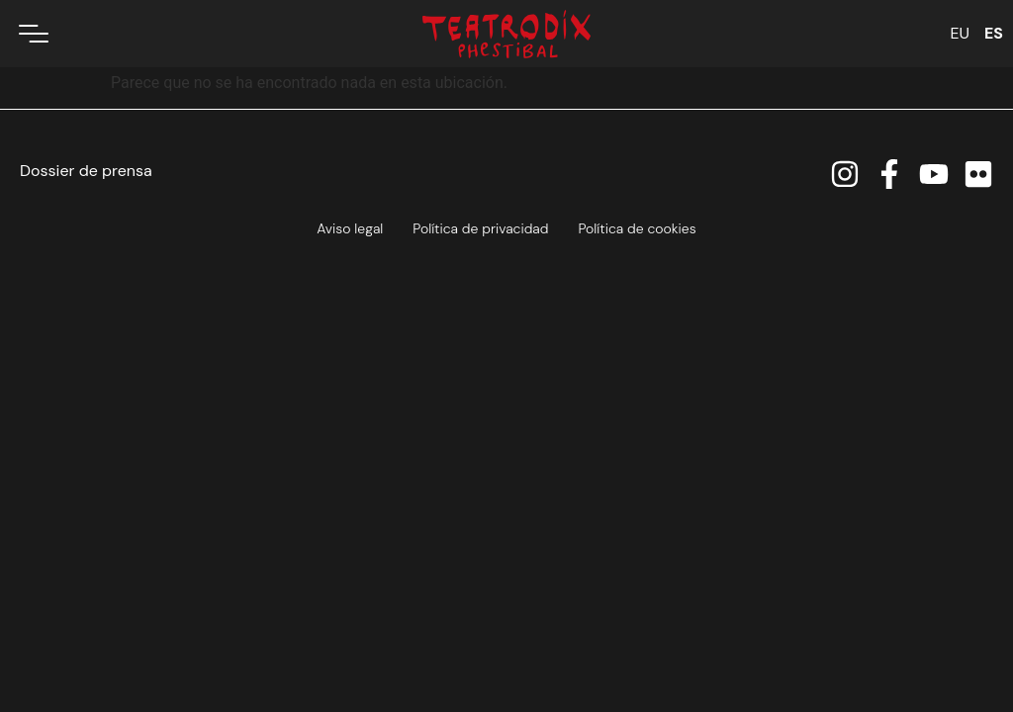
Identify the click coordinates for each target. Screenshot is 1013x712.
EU (959, 33)
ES (993, 33)
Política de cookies (636, 228)
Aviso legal (350, 228)
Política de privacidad (480, 228)
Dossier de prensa (86, 170)
